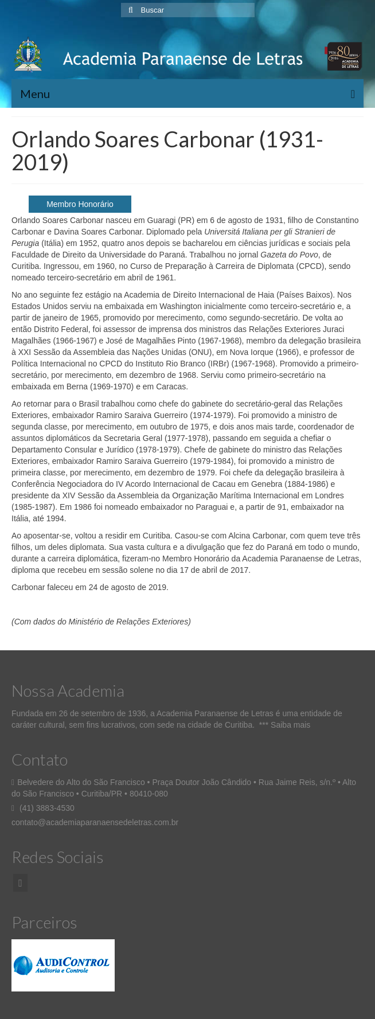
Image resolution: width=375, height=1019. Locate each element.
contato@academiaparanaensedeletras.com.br (94, 822)
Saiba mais (290, 724)
